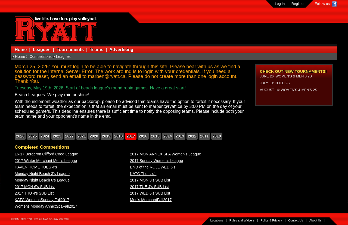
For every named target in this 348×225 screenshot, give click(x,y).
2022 (69, 136)
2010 (217, 136)
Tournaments (70, 49)
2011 (204, 136)
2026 (20, 136)
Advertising (121, 49)
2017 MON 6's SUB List (35, 187)
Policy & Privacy (271, 220)
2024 (45, 136)
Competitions (40, 56)
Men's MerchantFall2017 (151, 200)
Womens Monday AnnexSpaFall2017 (46, 206)
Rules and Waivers (241, 220)
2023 (57, 136)
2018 (118, 136)
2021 (81, 136)
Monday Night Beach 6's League (42, 180)
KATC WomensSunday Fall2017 (42, 200)
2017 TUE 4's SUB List (149, 187)
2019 (106, 136)
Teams (96, 49)
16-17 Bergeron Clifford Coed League (46, 154)
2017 (130, 136)
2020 (94, 136)
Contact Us (295, 220)
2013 (180, 136)
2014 (167, 136)
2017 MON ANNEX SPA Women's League (165, 154)
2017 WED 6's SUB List (150, 193)
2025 (32, 136)
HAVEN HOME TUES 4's (36, 167)
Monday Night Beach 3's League (42, 173)
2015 (155, 136)
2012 (192, 136)
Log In (280, 4)
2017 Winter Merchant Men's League (46, 160)
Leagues (42, 49)
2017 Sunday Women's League (156, 160)
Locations (216, 220)
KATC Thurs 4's (143, 173)
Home (21, 49)
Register (297, 4)
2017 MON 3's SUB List (150, 180)
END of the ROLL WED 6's (152, 167)
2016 (143, 136)
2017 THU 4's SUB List (34, 193)
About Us (315, 220)
